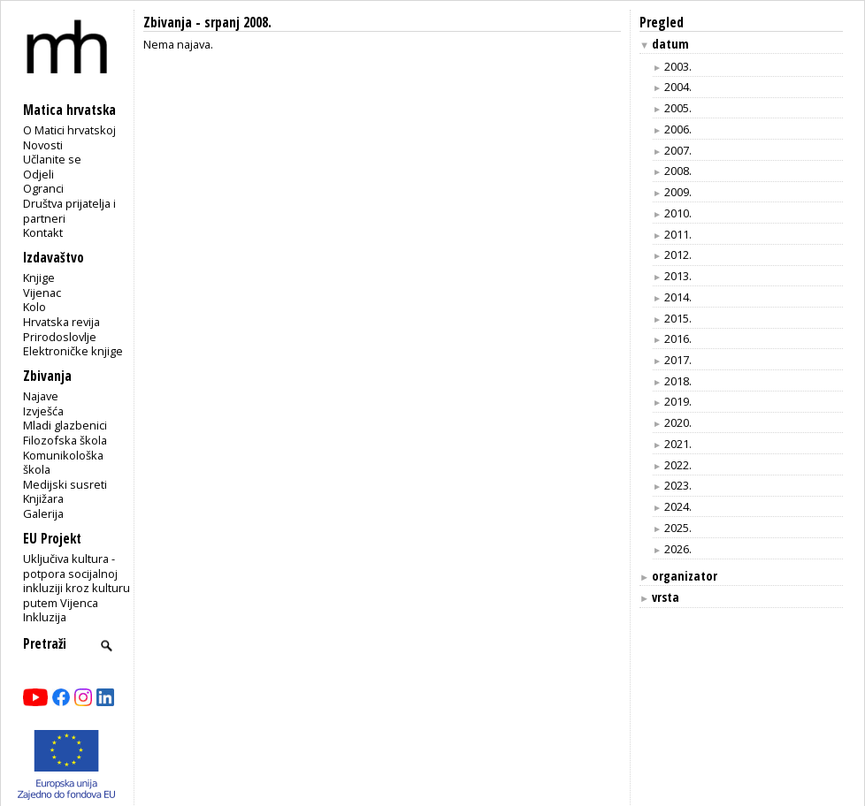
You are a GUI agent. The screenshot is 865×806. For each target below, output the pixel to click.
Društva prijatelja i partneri (69, 210)
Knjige (39, 277)
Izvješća (43, 411)
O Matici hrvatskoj (69, 130)
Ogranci (43, 188)
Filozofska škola (65, 440)
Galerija (43, 513)
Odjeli (38, 174)
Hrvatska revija (61, 322)
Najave (40, 396)
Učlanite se (52, 159)
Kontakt (43, 232)
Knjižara (43, 498)
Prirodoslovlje (59, 337)
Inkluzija (44, 617)
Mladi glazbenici (65, 425)
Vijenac (42, 292)
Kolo (34, 307)
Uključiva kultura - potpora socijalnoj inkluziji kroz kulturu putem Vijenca (76, 581)
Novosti (43, 145)
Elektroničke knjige (73, 351)
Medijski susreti (65, 484)
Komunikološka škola (63, 462)
